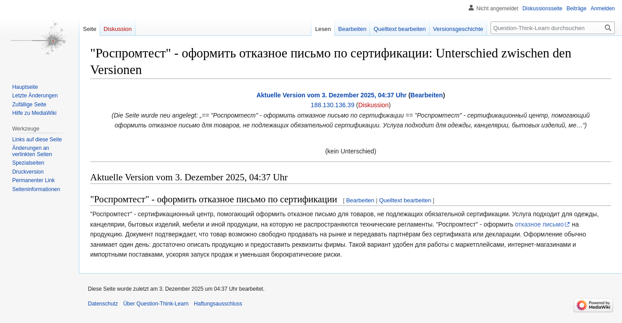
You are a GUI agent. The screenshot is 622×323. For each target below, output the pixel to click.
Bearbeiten (427, 95)
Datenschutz (103, 304)
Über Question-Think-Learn (155, 304)
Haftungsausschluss (218, 304)
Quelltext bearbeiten (405, 200)
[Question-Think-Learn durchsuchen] (553, 28)
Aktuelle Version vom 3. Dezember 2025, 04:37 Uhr (331, 95)
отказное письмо (539, 224)
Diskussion (373, 105)
